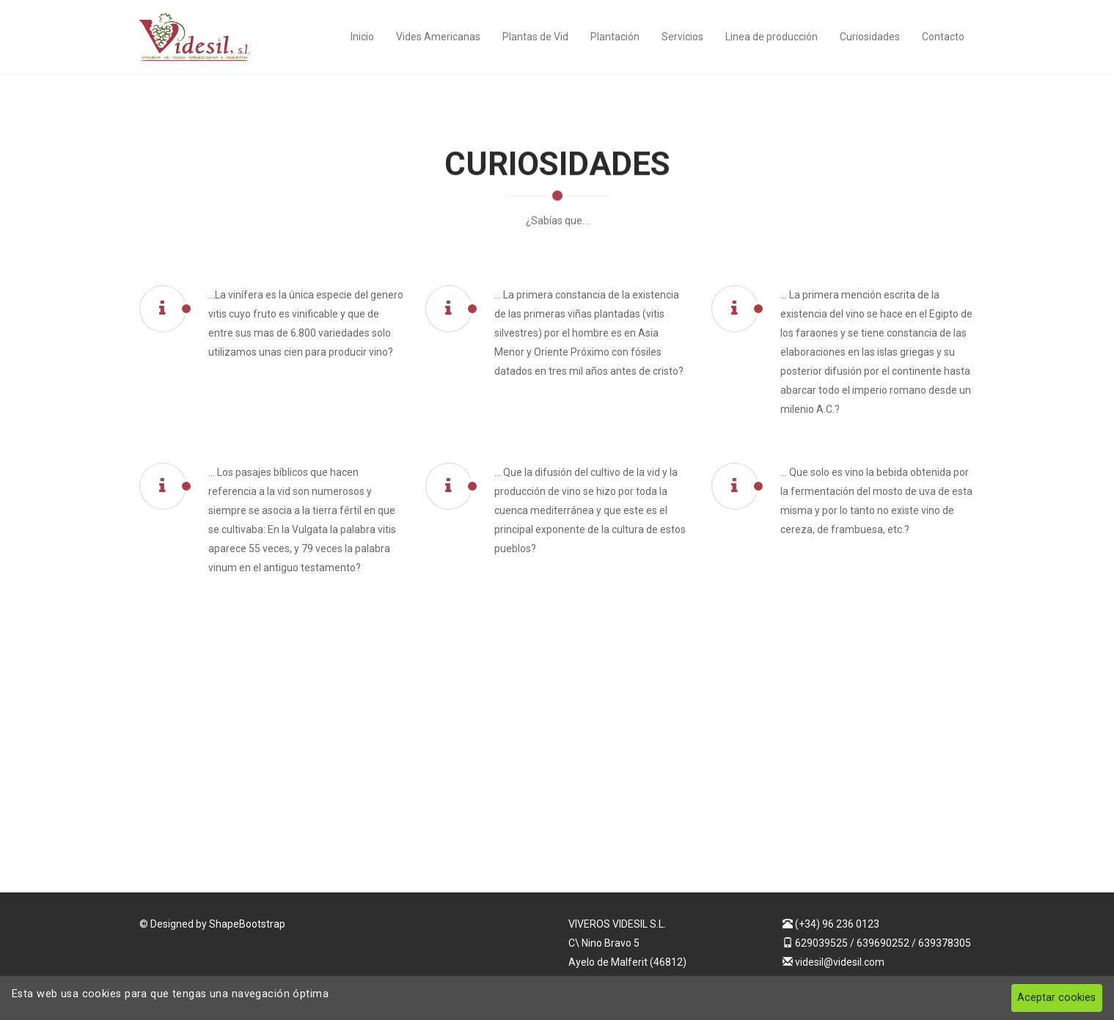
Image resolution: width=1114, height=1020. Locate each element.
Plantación (615, 37)
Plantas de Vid (535, 37)
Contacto (943, 37)
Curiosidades (870, 37)
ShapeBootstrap (247, 924)
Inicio (362, 37)
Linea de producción (771, 37)
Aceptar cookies (1056, 997)
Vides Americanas (438, 37)
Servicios (682, 37)
